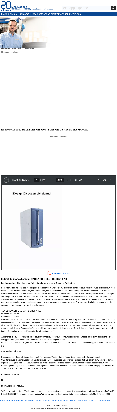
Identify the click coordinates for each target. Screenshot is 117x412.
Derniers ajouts (57, 400)
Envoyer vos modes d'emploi (10, 400)
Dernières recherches (43, 400)
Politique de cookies (105, 400)
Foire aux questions (27, 400)
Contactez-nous (75, 400)
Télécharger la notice (61, 274)
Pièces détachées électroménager (49, 13)
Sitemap (66, 400)
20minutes (75, 13)
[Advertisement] (58, 155)
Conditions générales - (90, 400)
